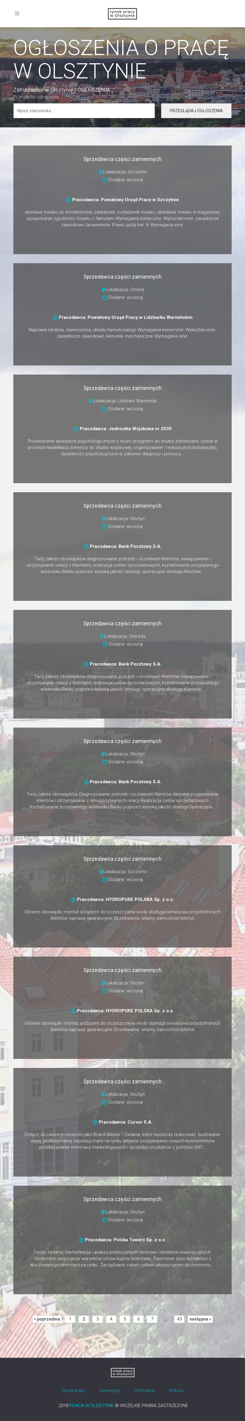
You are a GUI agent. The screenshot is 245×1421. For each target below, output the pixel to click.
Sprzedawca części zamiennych (122, 159)
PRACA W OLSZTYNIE (91, 1405)
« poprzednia (47, 1319)
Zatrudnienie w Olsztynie (43, 90)
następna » (200, 1319)
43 (179, 1319)
